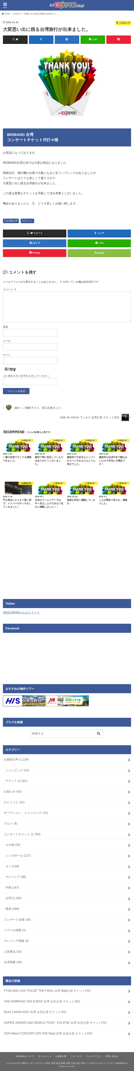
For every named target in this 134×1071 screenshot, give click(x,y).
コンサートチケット (22, 834)
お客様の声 (12, 220)
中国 (12, 887)
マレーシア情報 (16, 940)
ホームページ (44, 1056)
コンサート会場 (17, 919)
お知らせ (13, 791)
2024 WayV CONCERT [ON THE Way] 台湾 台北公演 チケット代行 (48, 1033)
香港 (12, 908)
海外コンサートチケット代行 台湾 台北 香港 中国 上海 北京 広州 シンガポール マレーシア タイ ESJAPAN (73, 1063)
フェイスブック (93, 1056)
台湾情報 (13, 962)
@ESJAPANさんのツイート (21, 612)
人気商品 (13, 951)
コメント (9, 289)
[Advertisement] (33, 563)
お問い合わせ (111, 1056)
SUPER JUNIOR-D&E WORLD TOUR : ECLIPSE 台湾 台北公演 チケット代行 (55, 1022)
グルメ (10, 823)
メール (7, 340)
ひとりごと (14, 802)
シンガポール (18, 855)
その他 (12, 844)
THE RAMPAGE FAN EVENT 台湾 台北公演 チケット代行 (42, 1001)
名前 (5, 326)
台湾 (13, 898)
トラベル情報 (15, 930)
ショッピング (17, 770)
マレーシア (15, 876)
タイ (12, 866)
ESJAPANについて (25, 1056)
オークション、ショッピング (26, 812)
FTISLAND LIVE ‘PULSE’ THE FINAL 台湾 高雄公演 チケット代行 (47, 990)
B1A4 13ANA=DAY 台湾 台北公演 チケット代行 (35, 1011)
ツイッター (76, 1056)
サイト (7, 354)
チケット (28, 220)
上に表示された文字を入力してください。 (27, 375)
